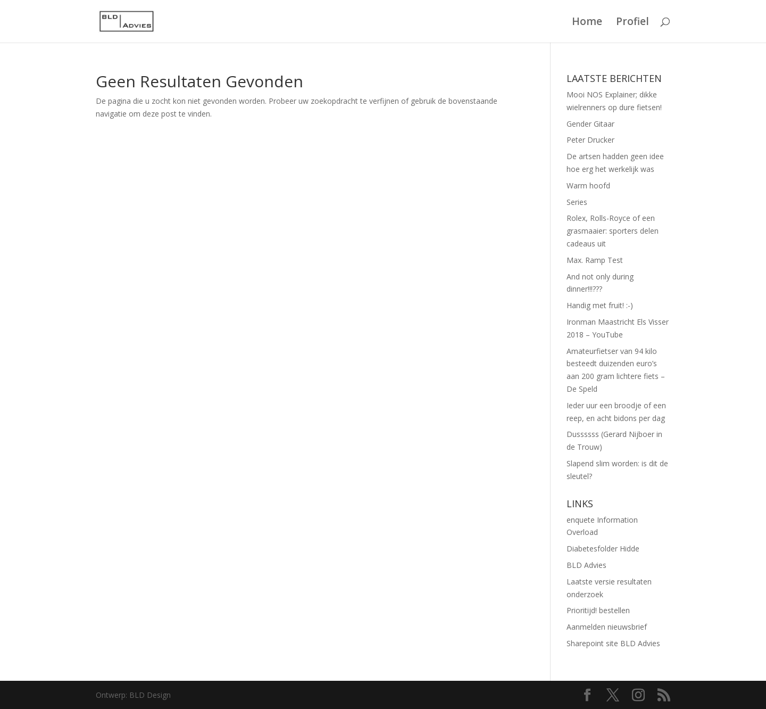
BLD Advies (586, 565)
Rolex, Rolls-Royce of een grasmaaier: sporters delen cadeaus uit (613, 231)
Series (577, 202)
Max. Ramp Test (595, 260)
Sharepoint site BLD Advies (613, 643)
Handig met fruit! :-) (600, 305)
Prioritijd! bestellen (598, 610)
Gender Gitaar (590, 124)
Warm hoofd (588, 185)
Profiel (632, 23)
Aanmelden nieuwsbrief (607, 627)
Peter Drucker (590, 140)
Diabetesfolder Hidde (603, 548)
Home (587, 23)
